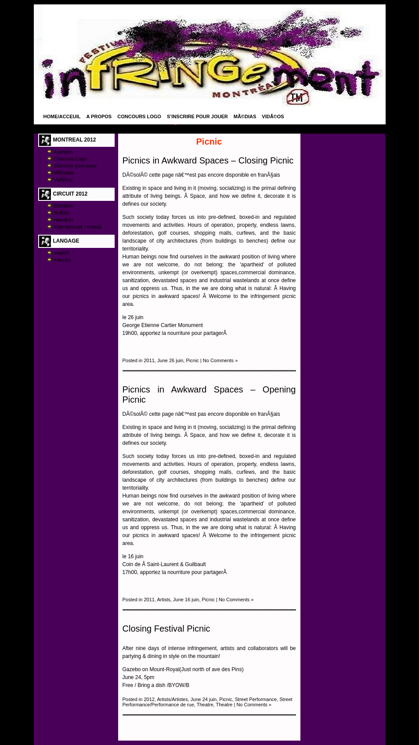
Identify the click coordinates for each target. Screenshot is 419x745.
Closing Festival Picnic (166, 628)
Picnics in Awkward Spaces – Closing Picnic (208, 160)
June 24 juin (204, 699)
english (61, 252)
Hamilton (63, 219)
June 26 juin (170, 360)
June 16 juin (186, 599)
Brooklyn (63, 205)
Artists (163, 599)
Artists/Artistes (172, 699)
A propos (99, 116)
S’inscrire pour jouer (197, 116)
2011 (149, 360)
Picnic (192, 360)
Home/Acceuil (62, 116)
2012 (149, 699)
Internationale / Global (77, 226)
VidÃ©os (273, 116)
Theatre (205, 704)
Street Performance (256, 699)
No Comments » (220, 360)
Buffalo (61, 212)
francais (62, 259)
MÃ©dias (245, 116)
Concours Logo (139, 116)
